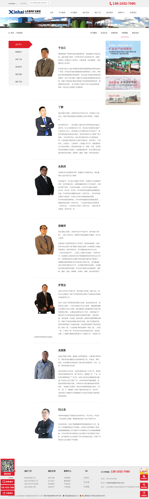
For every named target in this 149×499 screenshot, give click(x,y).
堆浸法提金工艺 (30, 478)
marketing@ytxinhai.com (115, 483)
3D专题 (86, 482)
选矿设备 (86, 12)
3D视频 (86, 487)
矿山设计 (51, 481)
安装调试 (51, 484)
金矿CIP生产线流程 (31, 484)
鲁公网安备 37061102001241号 (92, 496)
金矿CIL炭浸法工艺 (31, 481)
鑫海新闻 (67, 481)
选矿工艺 (97, 12)
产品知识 (67, 484)
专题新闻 (67, 478)
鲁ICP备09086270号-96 (52, 496)
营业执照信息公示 (70, 496)
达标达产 (51, 487)
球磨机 (10, 478)
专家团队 (125, 33)
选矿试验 (51, 478)
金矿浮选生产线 (30, 487)
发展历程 (114, 33)
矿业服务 (74, 12)
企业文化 (104, 33)
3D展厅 (86, 478)
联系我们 (133, 12)
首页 (51, 12)
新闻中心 (121, 12)
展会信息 (135, 33)
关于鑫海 (62, 12)
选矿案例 (109, 12)
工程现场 (67, 487)
